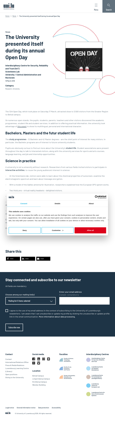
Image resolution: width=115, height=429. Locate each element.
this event (22, 126)
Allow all (90, 230)
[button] (13, 259)
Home (7, 16)
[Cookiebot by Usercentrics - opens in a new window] (96, 197)
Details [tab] (57, 203)
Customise (57, 230)
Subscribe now (14, 327)
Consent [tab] (23, 203)
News (14, 16)
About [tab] (91, 203)
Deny (25, 230)
